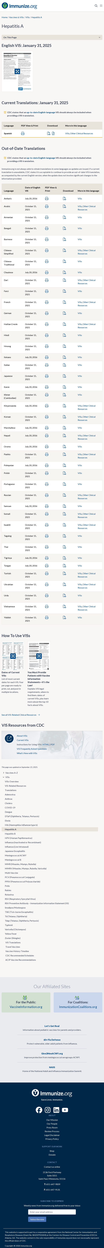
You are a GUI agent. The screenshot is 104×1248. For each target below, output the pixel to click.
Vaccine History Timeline (17, 951)
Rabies (8, 890)
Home (4, 17)
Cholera (8, 803)
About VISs (22, 735)
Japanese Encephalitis (15, 851)
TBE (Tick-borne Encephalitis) (19, 912)
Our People (52, 1123)
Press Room (52, 1127)
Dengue (8, 812)
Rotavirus (9, 894)
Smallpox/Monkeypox (15, 907)
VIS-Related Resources (15, 785)
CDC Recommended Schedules (19, 955)
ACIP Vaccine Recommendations (20, 960)
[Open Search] (96, 6)
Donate (52, 1154)
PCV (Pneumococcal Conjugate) (20, 877)
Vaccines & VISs (16, 17)
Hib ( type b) (21, 825)
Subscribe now (37, 1219)
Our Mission (52, 1120)
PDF (53, 744)
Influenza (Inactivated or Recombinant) (23, 842)
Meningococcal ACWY (15, 855)
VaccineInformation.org (26, 1004)
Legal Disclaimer (52, 1135)
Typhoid (9, 925)
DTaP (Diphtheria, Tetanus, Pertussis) (22, 816)
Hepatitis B (10, 833)
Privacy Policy (52, 1139)
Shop (52, 1151)
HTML (46, 744)
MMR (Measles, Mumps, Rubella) (20, 864)
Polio (7, 886)
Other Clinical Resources (81, 133)
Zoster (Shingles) (12, 938)
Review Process (52, 1131)
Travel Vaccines (12, 946)
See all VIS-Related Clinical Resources (21, 714)
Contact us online (52, 1166)
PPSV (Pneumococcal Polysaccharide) (22, 881)
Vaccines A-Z (11, 772)
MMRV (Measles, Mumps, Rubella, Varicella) (25, 868)
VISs (27, 17)
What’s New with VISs (27, 753)
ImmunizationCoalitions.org (78, 1004)
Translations (10, 790)
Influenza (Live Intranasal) (17, 846)
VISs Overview (12, 781)
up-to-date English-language (41, 112)
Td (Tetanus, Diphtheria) (16, 916)
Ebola (7, 820)
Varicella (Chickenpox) (15, 929)
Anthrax (8, 799)
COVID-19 (10, 807)
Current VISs (23, 740)
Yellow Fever (11, 933)
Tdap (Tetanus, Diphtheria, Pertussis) (22, 920)
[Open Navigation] (101, 6)
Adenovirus (10, 794)
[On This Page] (52, 37)
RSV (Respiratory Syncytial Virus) (20, 899)
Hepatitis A (10, 829)
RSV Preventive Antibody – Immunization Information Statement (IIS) (37, 903)
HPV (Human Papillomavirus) (18, 838)
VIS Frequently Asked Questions (32, 748)
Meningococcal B (13, 859)
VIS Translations (13, 942)
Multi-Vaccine (11, 872)
